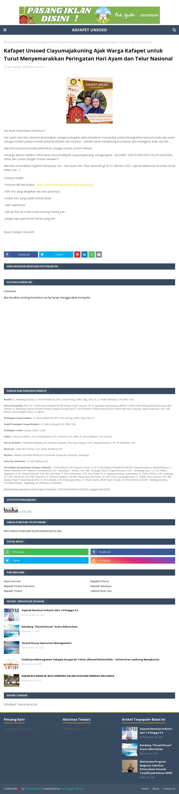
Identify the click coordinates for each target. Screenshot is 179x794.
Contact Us (169, 788)
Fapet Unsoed (12, 581)
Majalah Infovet (99, 581)
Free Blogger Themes (72, 788)
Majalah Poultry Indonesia (19, 586)
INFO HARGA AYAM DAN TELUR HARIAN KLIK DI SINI (32, 531)
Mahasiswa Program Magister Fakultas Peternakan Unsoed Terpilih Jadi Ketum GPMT (156, 767)
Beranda (8, 42)
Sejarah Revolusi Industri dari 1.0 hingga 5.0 (50, 610)
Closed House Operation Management (47, 643)
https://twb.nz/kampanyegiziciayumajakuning (64, 185)
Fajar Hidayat (14, 67)
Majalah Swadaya (101, 586)
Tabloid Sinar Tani (101, 591)
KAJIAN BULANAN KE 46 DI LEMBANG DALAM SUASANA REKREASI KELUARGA (68, 676)
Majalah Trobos (13, 591)
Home (145, 788)
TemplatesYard (33, 788)
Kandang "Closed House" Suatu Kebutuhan (50, 626)
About (156, 788)
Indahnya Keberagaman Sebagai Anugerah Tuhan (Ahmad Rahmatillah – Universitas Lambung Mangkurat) (90, 659)
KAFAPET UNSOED (89, 29)
